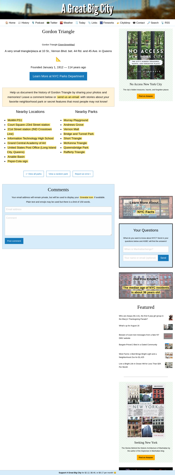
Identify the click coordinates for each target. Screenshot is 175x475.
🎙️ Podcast (38, 22)
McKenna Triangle (75, 143)
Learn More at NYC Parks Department (58, 76)
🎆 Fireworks (107, 22)
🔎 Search (153, 22)
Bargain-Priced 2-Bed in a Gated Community (138, 344)
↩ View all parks (34, 174)
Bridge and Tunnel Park (79, 133)
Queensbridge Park (76, 147)
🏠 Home (10, 22)
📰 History (23, 22)
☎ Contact (139, 22)
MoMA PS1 (15, 120)
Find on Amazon (146, 96)
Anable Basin (16, 156)
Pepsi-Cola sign (18, 161)
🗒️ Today (80, 22)
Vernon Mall (71, 129)
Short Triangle (73, 138)
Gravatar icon (86, 197)
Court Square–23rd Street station (29, 124)
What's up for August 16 (129, 326)
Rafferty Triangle (74, 152)
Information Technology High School (31, 138)
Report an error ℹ (83, 174)
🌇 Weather (66, 22)
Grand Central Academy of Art (27, 143)
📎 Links (92, 22)
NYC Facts (145, 212)
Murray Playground (76, 120)
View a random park (58, 174)
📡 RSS (165, 22)
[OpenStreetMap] (66, 44)
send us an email (68, 97)
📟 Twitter (52, 22)
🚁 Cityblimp (123, 22)
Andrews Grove (74, 124)
